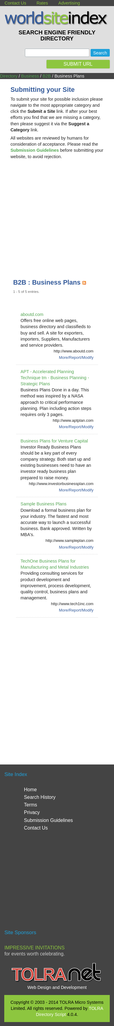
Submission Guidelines (48, 820)
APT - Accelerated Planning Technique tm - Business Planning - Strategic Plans (55, 377)
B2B (47, 76)
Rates (42, 3)
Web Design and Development (57, 987)
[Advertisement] (57, 212)
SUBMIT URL (78, 64)
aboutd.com (32, 314)
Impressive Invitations (34, 947)
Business (30, 76)
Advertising (69, 3)
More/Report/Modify (76, 357)
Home (30, 789)
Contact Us (15, 3)
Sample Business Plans (44, 503)
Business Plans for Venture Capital (54, 440)
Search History (40, 797)
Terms (30, 804)
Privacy (32, 812)
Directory (9, 76)
